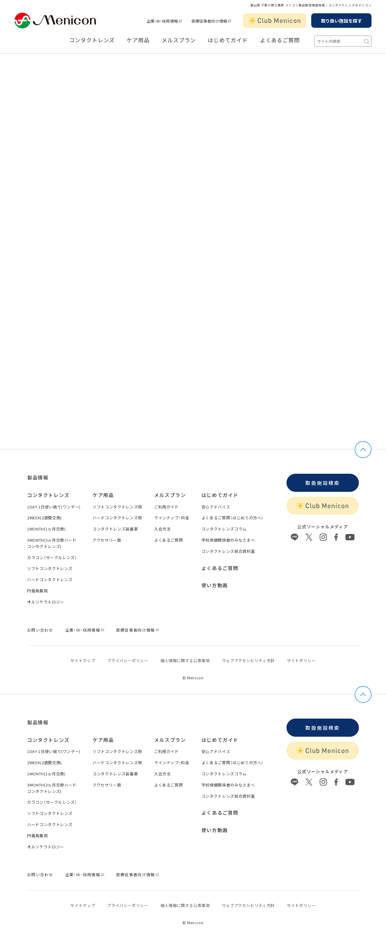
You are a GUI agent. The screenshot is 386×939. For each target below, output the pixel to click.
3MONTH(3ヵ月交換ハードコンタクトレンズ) (52, 543)
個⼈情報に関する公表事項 (185, 660)
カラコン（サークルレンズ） (52, 557)
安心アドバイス (215, 507)
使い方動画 (214, 585)
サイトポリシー (301, 660)
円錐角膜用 (37, 591)
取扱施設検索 (322, 482)
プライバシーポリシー (127, 660)
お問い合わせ (40, 630)
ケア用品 (138, 40)
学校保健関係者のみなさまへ (228, 540)
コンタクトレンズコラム (224, 529)
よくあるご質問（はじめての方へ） (232, 518)
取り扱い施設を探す (341, 21)
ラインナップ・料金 (171, 518)
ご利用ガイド (166, 507)
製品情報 (37, 477)
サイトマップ (82, 660)
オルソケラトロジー (45, 602)
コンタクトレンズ (92, 40)
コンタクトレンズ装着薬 (115, 529)
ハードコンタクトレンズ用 (117, 518)
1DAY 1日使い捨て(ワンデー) (54, 507)
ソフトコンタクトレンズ (49, 568)
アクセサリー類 (107, 540)
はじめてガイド (228, 40)
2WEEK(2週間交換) (44, 518)
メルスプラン (179, 40)
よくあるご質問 (280, 40)
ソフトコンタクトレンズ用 (117, 507)
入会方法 (162, 529)
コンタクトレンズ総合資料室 (228, 551)
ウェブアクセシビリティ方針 (248, 660)
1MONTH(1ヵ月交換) (46, 529)
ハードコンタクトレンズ (49, 579)
